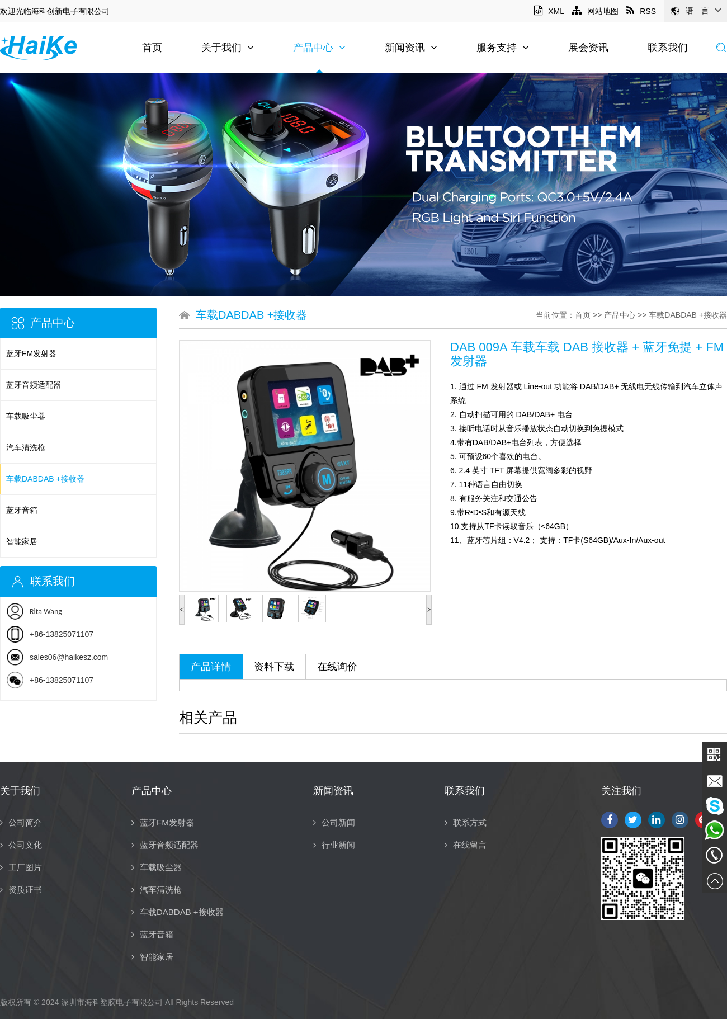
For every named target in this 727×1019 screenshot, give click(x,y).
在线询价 (337, 666)
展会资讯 (588, 47)
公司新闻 (334, 822)
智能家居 (21, 541)
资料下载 (274, 666)
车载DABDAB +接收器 (45, 478)
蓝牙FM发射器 (31, 353)
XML (549, 11)
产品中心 (319, 47)
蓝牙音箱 (21, 510)
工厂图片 (21, 867)
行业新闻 (334, 845)
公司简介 (21, 822)
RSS (641, 11)
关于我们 (227, 47)
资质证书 (21, 889)
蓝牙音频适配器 (33, 384)
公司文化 (21, 845)
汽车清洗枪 (25, 447)
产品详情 (211, 666)
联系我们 (668, 47)
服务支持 (502, 47)
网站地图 (595, 11)
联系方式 (466, 822)
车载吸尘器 (25, 416)
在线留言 (466, 845)
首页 (152, 47)
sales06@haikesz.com (69, 657)
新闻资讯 (411, 47)
